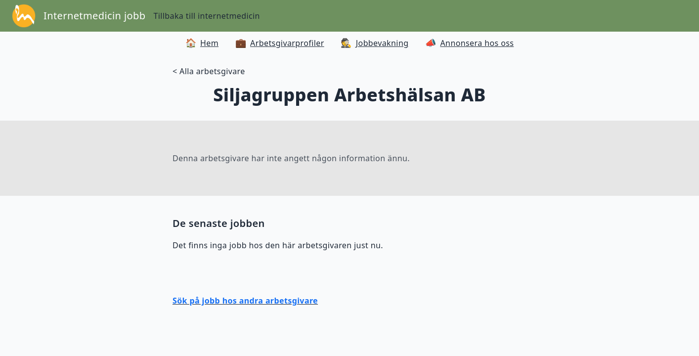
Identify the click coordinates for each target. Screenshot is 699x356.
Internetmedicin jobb (94, 15)
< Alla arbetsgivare (209, 71)
